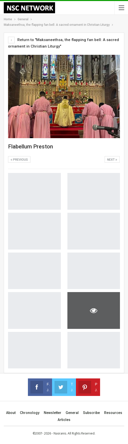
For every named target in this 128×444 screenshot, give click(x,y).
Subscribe (91, 413)
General (72, 413)
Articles (64, 420)
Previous (19, 159)
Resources (113, 413)
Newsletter (52, 413)
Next (112, 159)
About (11, 413)
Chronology (29, 413)
